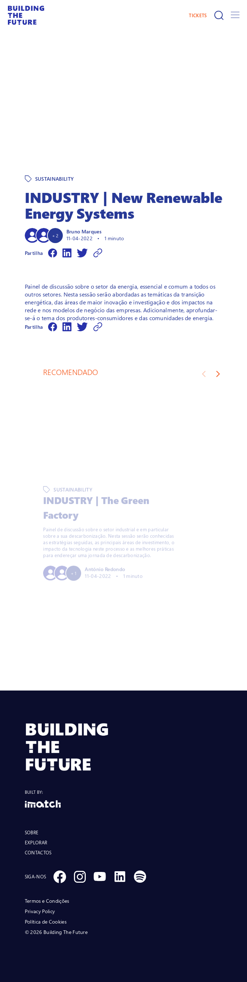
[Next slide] (218, 374)
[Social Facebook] (59, 876)
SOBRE (32, 832)
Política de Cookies (45, 921)
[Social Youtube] (99, 876)
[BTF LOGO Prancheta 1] (123, 747)
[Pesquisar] (219, 15)
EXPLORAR (36, 842)
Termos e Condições (47, 900)
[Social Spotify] (140, 876)
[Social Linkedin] (119, 876)
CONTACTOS (38, 852)
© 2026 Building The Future (56, 932)
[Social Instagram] (79, 876)
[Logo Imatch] (123, 804)
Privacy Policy (40, 911)
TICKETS (198, 15)
